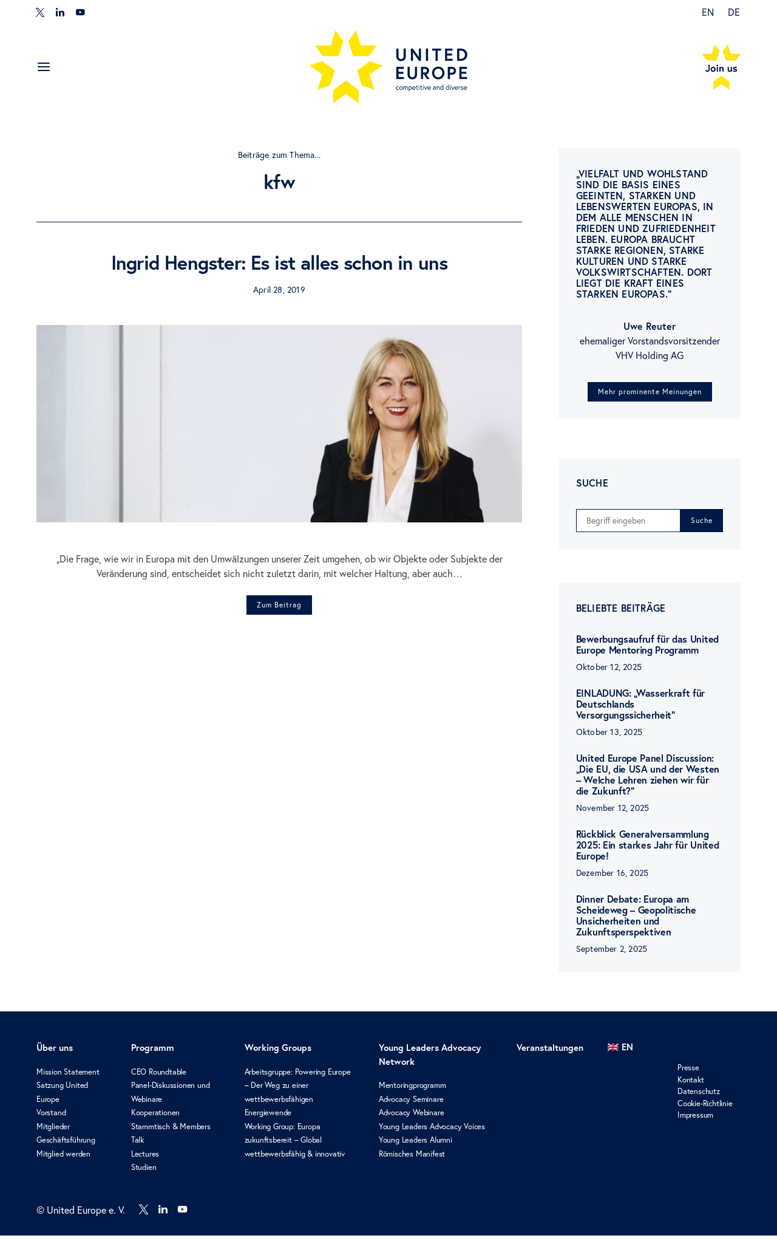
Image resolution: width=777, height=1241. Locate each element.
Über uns (54, 1053)
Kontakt (690, 1085)
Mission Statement (68, 1077)
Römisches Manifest (412, 1159)
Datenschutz (698, 1097)
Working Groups (278, 1053)
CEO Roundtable (158, 1077)
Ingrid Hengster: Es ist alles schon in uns (279, 262)
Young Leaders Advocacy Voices (432, 1132)
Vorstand (51, 1118)
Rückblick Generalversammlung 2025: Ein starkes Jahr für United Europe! (647, 850)
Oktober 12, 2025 (609, 673)
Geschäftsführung (65, 1146)
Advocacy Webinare (411, 1118)
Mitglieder (53, 1132)
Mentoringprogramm (412, 1091)
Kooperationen (155, 1118)
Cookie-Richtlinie (705, 1109)
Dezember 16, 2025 (612, 878)
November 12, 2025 (612, 813)
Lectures (145, 1159)
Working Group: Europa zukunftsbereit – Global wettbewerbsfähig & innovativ (295, 1145)
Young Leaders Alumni (415, 1146)
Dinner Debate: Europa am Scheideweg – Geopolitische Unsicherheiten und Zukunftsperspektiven (636, 921)
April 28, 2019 (279, 289)
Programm (152, 1053)
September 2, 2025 (611, 954)
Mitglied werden (63, 1159)
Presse (688, 1073)
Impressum (695, 1121)
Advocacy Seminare (411, 1104)
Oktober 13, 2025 (609, 738)
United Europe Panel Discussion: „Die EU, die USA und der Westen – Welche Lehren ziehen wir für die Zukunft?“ (647, 780)
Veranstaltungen (550, 1053)
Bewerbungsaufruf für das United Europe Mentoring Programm (647, 650)
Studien (144, 1173)
